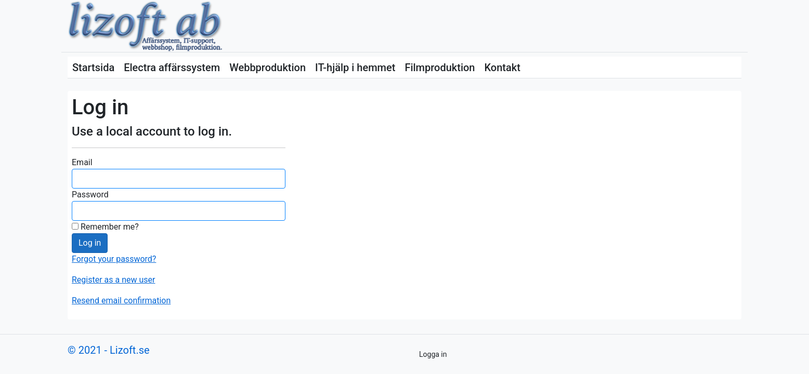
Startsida (93, 67)
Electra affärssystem (172, 67)
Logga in (433, 354)
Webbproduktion (267, 67)
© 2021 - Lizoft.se (109, 350)
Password (90, 194)
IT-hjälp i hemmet (355, 67)
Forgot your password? (114, 259)
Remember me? (105, 227)
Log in (90, 243)
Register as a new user (113, 280)
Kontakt (502, 67)
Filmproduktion (439, 67)
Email (82, 162)
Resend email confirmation (121, 300)
